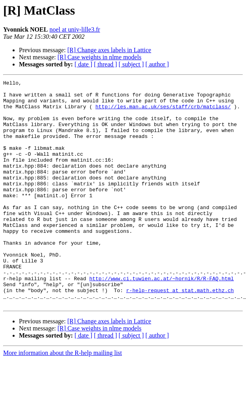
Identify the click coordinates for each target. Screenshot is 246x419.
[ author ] (157, 64)
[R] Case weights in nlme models (100, 57)
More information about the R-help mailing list (62, 397)
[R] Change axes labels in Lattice (109, 50)
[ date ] (83, 64)
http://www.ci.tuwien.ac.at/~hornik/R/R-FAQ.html (161, 318)
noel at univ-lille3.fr (74, 29)
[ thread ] (105, 64)
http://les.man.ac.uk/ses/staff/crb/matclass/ (163, 112)
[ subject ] (131, 64)
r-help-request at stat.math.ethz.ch (180, 332)
